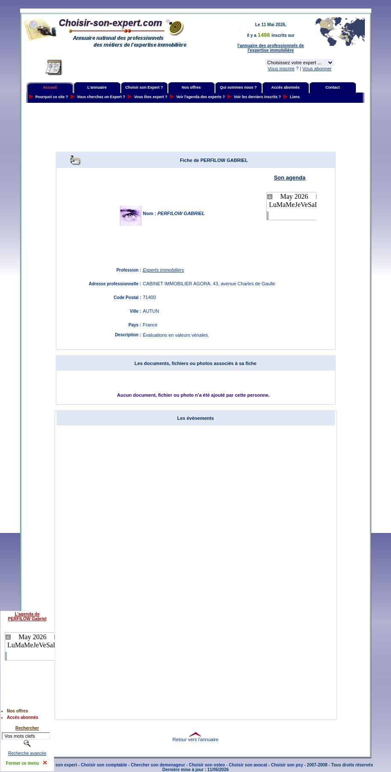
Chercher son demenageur (158, 765)
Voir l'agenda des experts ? (200, 97)
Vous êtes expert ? (150, 97)
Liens (295, 97)
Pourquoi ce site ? (52, 97)
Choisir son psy (287, 765)
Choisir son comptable (104, 765)
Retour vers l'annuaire (195, 739)
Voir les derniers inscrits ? (257, 97)
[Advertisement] (196, 127)
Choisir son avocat (248, 765)
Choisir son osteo (207, 765)
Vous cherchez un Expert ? (101, 97)
